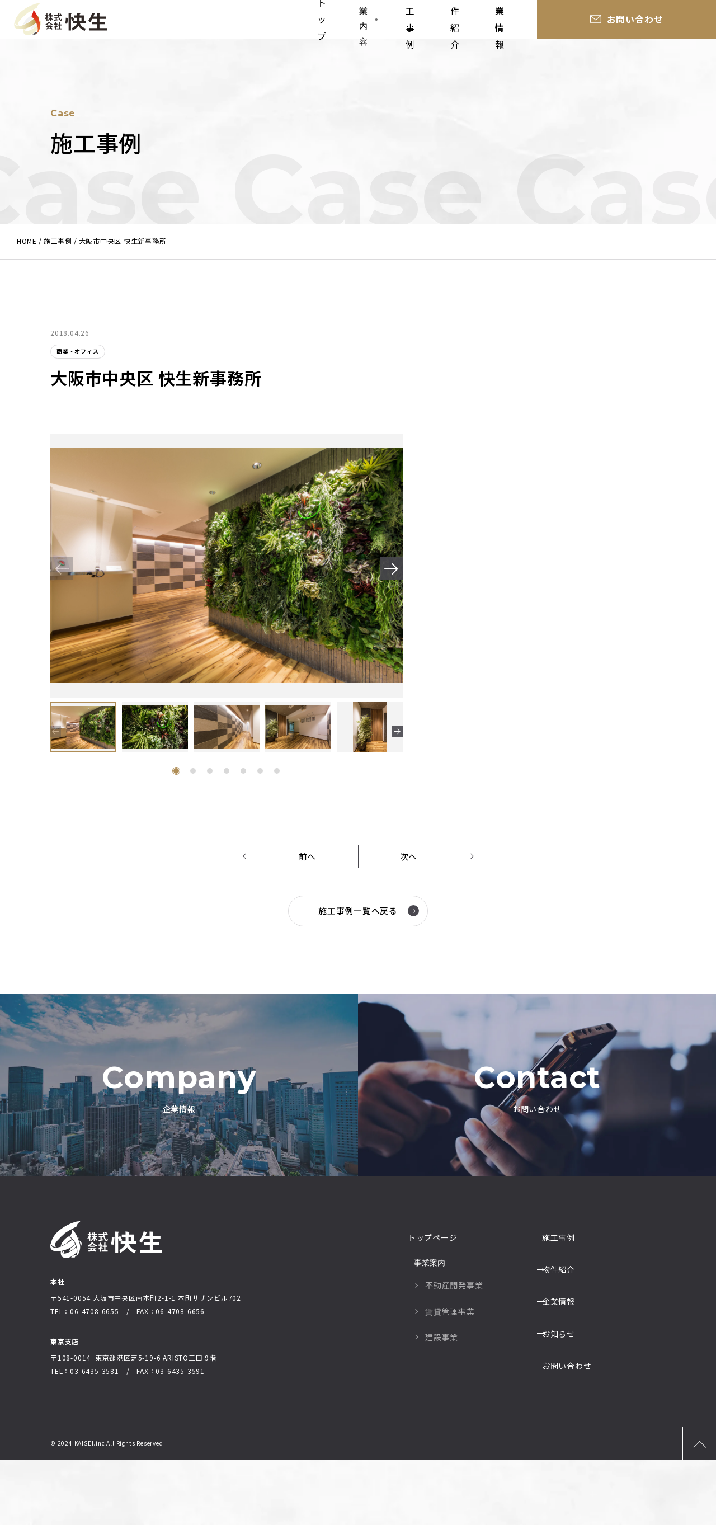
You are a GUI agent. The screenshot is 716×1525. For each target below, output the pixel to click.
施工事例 (442, 22)
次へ (408, 856)
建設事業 (441, 1399)
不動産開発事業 (454, 1347)
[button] (387, 571)
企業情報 (563, 22)
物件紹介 (503, 22)
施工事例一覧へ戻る (367, 910)
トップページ (439, 1303)
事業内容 (374, 22)
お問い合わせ (668, 22)
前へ (307, 856)
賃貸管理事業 (450, 1373)
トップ (320, 22)
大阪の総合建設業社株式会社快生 (60, 22)
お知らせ (564, 1380)
